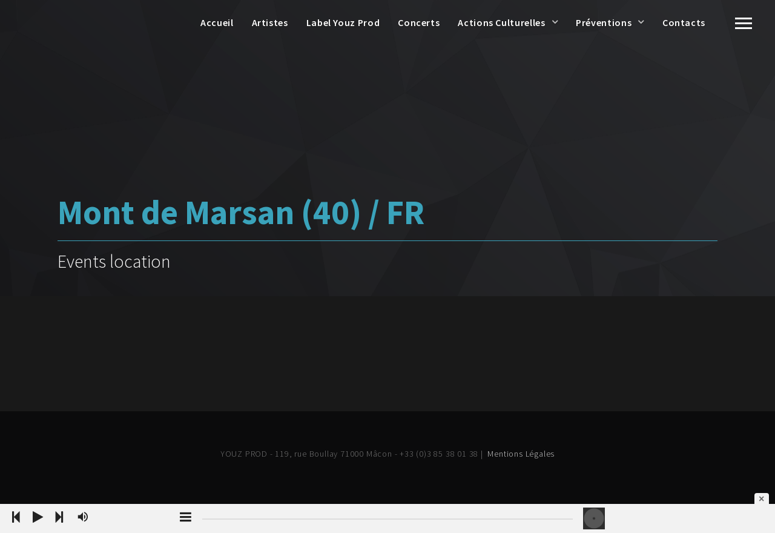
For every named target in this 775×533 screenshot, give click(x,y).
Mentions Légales (521, 453)
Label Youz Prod (343, 22)
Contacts (683, 22)
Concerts (419, 22)
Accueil (216, 22)
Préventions (604, 22)
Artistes (270, 22)
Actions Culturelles (501, 22)
